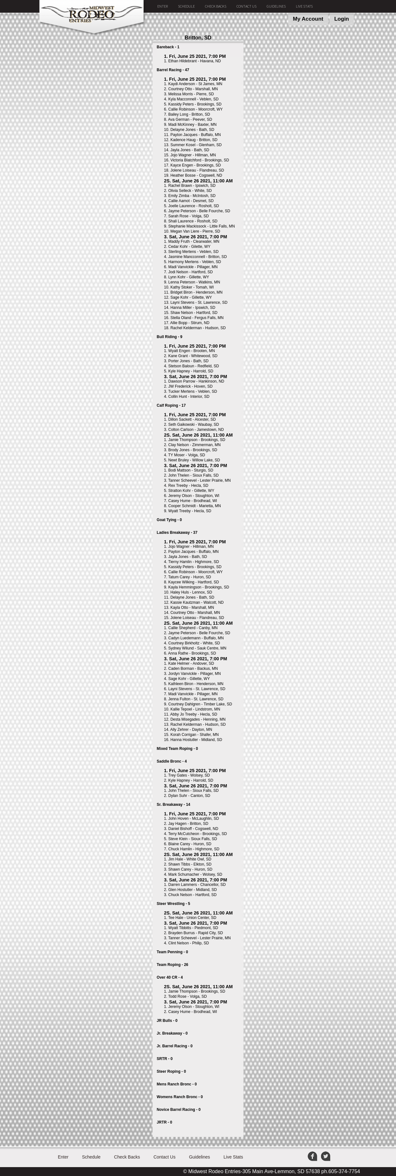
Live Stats (304, 6)
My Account (308, 19)
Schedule (186, 6)
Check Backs (215, 6)
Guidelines (276, 6)
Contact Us (246, 6)
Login (341, 19)
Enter (162, 6)
